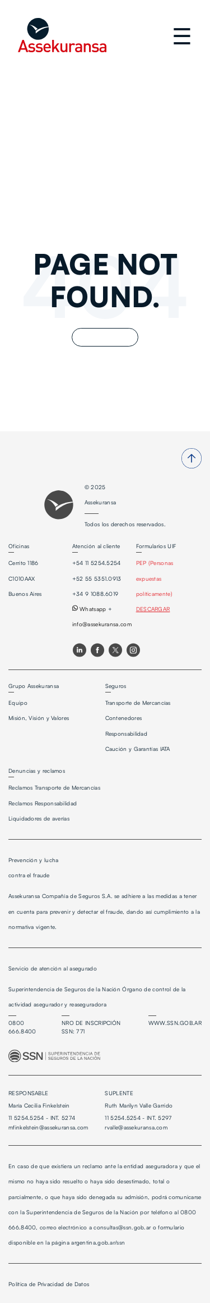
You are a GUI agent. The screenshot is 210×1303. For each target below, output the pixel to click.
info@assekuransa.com (102, 624)
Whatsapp (89, 608)
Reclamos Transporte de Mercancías (54, 787)
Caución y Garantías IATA (137, 748)
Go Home (105, 337)
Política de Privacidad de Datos (48, 1284)
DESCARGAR (153, 608)
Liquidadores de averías (38, 818)
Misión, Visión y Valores (38, 717)
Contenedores (123, 717)
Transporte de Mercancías (138, 702)
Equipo (17, 702)
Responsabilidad (126, 733)
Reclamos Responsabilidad (42, 803)
